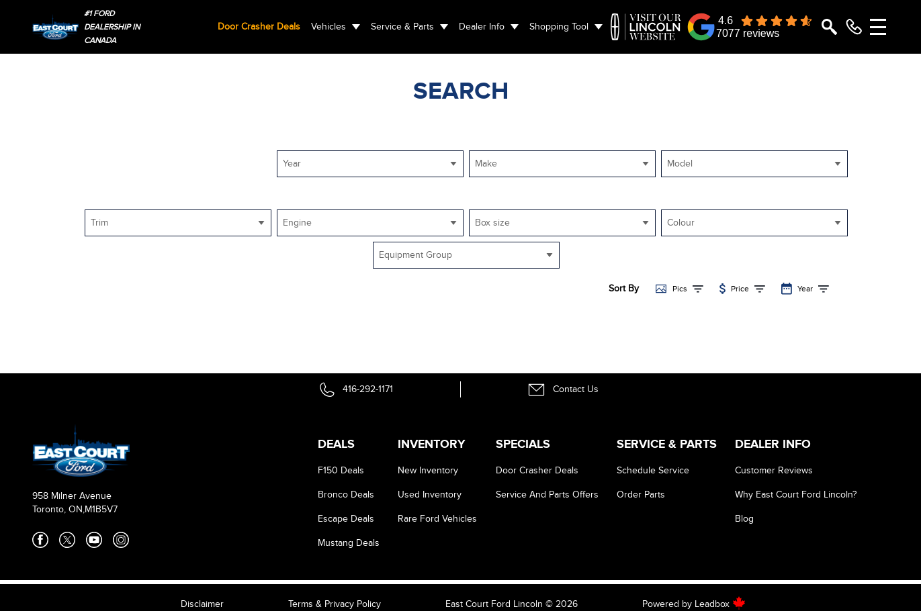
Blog (744, 518)
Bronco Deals (346, 494)
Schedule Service (653, 470)
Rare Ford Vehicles (437, 518)
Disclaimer (202, 604)
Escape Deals (346, 518)
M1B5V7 (101, 509)
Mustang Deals (349, 543)
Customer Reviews (774, 470)
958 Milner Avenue (72, 496)
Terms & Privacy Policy (334, 604)
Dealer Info (482, 26)
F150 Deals (341, 470)
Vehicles (328, 26)
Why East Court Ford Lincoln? (796, 494)
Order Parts (641, 494)
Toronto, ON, (58, 509)
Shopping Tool (558, 26)
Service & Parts (402, 26)
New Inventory (428, 470)
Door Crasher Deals (259, 26)
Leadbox (720, 604)
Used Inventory (430, 494)
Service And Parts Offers (547, 494)
